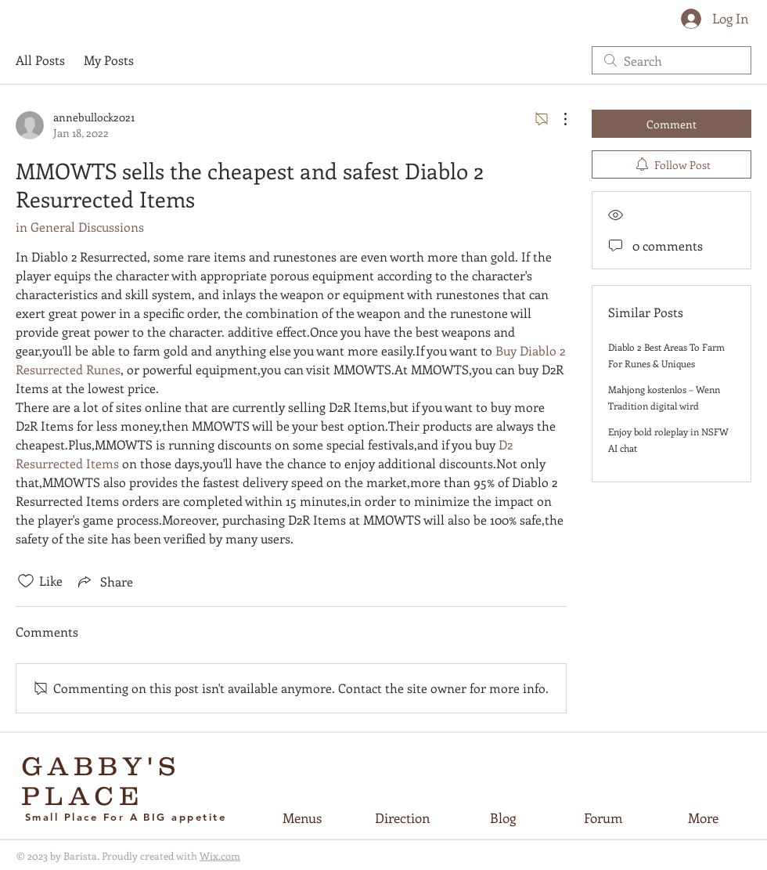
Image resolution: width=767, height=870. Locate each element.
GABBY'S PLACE (101, 780)
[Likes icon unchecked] (26, 581)
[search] (671, 60)
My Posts (109, 60)
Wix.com (220, 855)
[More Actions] (557, 119)
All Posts (40, 60)
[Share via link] (104, 581)
